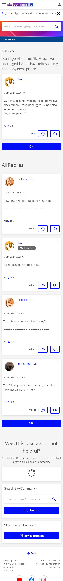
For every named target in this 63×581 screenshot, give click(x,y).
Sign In (58, 5)
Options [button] (6, 51)
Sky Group (8, 570)
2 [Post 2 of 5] (8, 221)
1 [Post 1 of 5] (8, 126)
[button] (58, 78)
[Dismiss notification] (58, 13)
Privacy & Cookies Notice (15, 564)
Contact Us (54, 567)
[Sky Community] (20, 4)
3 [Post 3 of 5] (8, 277)
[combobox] (28, 26)
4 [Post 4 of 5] (9, 341)
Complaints (8, 567)
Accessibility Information (48, 564)
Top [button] (33, 553)
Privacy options (10, 560)
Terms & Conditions (50, 560)
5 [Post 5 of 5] (8, 402)
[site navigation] (4, 4)
